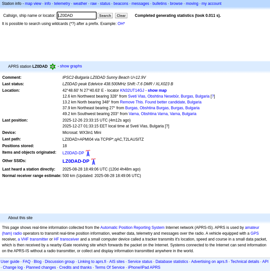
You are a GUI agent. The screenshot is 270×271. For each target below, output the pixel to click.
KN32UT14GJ (132, 90)
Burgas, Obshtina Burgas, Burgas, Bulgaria (162, 108)
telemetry (62, 3)
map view (33, 3)
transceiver (69, 239)
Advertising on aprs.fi (209, 261)
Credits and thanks (75, 267)
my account (211, 3)
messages (140, 3)
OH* (121, 23)
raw (93, 3)
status (105, 3)
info (47, 3)
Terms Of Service (110, 267)
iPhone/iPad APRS (144, 267)
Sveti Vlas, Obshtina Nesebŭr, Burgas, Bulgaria (168, 96)
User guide (10, 261)
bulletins (159, 3)
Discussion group (60, 261)
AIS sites (116, 261)
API (265, 261)
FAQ (26, 261)
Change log (13, 267)
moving (192, 3)
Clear (121, 16)
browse (176, 3)
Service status (140, 261)
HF (56, 239)
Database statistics (172, 261)
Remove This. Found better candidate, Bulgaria (160, 102)
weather (80, 3)
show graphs (71, 66)
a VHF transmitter (33, 239)
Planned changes (41, 267)
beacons (120, 3)
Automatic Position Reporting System (132, 227)
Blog (37, 261)
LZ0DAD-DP (73, 153)
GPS (255, 233)
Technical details (245, 261)
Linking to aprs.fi (92, 261)
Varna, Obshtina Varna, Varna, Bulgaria (162, 114)
